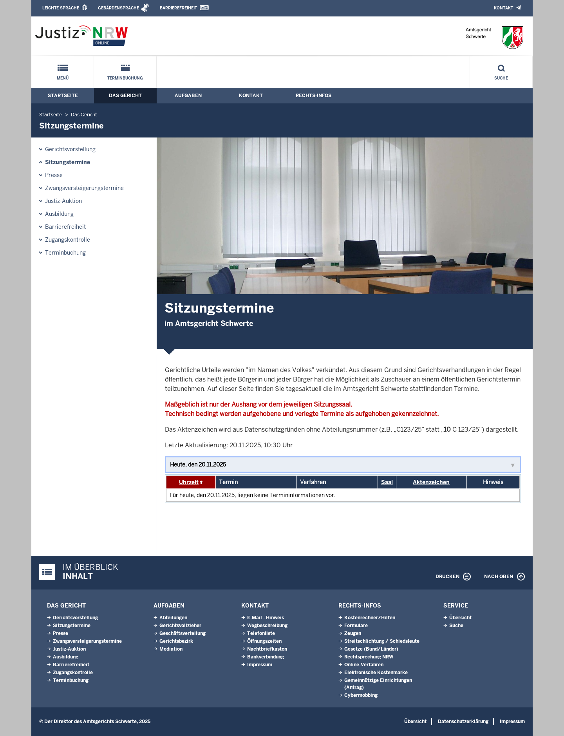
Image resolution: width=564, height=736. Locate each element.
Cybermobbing (361, 695)
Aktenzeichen (431, 482)
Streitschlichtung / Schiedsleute (381, 641)
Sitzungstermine (67, 162)
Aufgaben (188, 95)
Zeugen (352, 633)
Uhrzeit (189, 482)
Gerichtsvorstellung (70, 149)
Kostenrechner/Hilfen (369, 618)
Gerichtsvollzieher (180, 625)
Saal (387, 482)
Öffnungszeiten (264, 641)
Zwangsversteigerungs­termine (84, 188)
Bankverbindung (265, 657)
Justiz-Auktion (63, 200)
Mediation (171, 649)
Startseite (63, 95)
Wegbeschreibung (267, 625)
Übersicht (460, 618)
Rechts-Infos (313, 95)
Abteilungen (173, 618)
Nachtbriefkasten (267, 649)
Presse (54, 175)
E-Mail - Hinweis (265, 618)
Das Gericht (125, 95)
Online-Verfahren (363, 665)
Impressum (259, 665)
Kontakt (503, 8)
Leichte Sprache (60, 8)
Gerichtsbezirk (176, 641)
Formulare (356, 625)
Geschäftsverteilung (182, 633)
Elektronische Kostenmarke (376, 672)
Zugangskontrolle (67, 239)
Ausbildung (59, 213)
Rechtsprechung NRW (368, 657)
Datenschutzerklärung (463, 721)
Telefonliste (261, 633)
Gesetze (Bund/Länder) (371, 649)
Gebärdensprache (118, 8)
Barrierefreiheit (178, 8)
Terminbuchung (125, 78)
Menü (63, 78)
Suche (501, 78)
